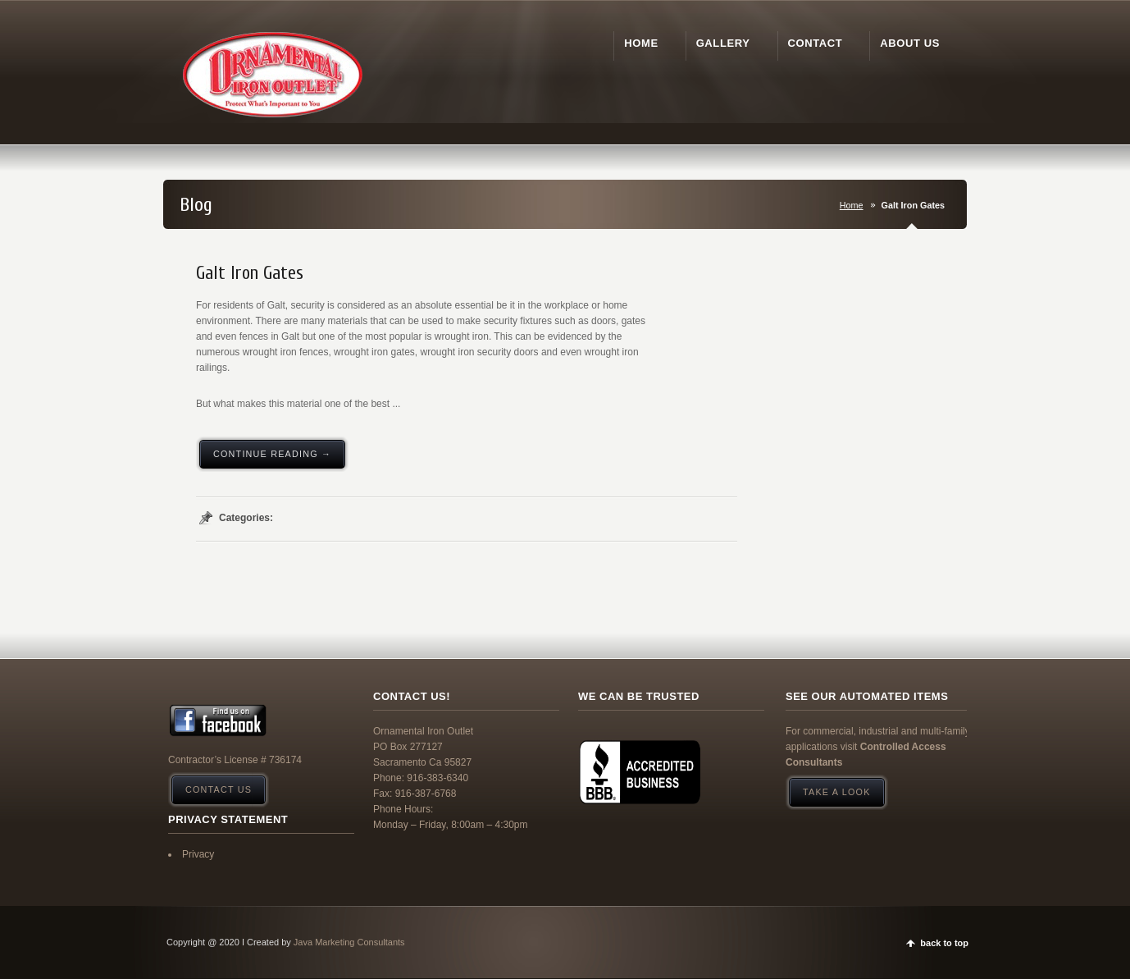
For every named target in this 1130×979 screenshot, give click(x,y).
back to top (944, 943)
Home (851, 205)
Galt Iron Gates (249, 273)
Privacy (198, 854)
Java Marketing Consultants (349, 942)
